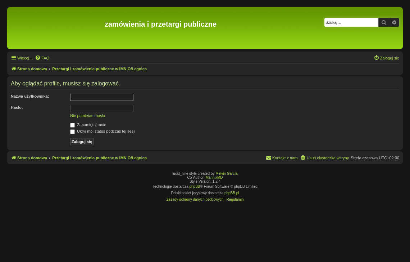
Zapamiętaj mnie (88, 125)
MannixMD (214, 177)
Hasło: (17, 107)
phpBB (195, 186)
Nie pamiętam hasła (87, 116)
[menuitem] (42, 58)
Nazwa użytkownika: (30, 96)
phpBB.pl (231, 193)
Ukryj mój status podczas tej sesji (102, 131)
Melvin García (226, 174)
